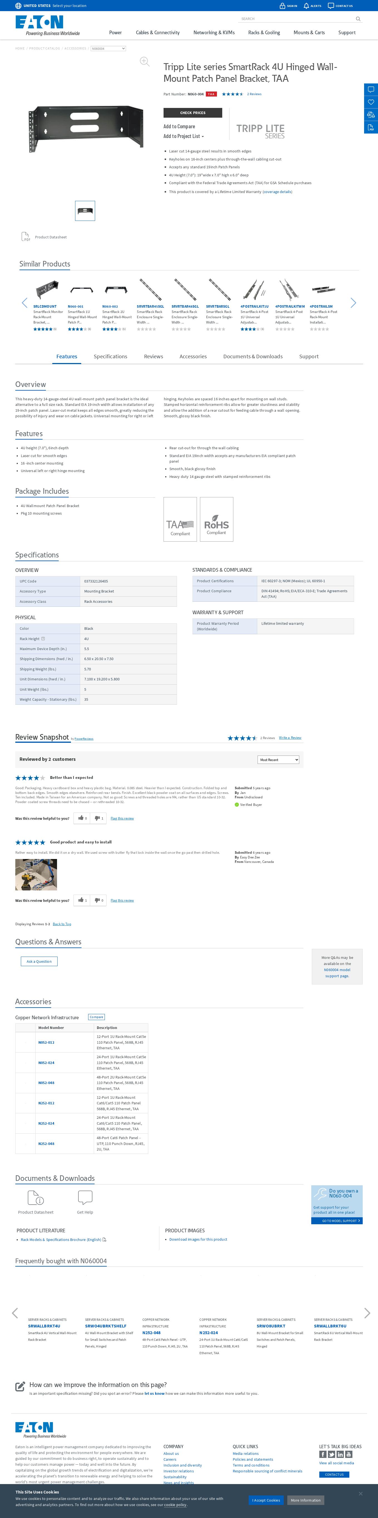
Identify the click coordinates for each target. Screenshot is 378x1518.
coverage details (277, 191)
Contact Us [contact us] (334, 1474)
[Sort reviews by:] (278, 760)
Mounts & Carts (309, 32)
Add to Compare (179, 126)
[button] (25, 303)
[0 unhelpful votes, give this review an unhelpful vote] (98, 900)
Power (115, 32)
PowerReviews (84, 739)
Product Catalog (44, 48)
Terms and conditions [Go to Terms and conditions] (251, 1465)
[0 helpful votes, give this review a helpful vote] (81, 818)
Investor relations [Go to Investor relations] (179, 1470)
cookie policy (175, 1504)
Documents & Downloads (252, 356)
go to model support (341, 1221)
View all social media (336, 1462)
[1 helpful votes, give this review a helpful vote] (81, 900)
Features (66, 356)
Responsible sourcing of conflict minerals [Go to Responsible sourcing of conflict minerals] (268, 1470)
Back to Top (62, 924)
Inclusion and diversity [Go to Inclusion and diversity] (183, 1465)
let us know (155, 1393)
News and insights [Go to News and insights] (179, 1482)
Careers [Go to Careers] (170, 1459)
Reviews (153, 356)
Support (347, 32)
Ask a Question (39, 961)
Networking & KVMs (214, 32)
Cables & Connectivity (158, 32)
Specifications (110, 356)
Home (20, 48)
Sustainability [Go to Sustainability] (175, 1476)
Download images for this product (198, 1239)
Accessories (75, 48)
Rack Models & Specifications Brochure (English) (61, 1239)
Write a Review (290, 737)
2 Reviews (254, 94)
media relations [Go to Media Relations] (246, 1453)
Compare (96, 1017)
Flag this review (122, 818)
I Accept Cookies (266, 1500)
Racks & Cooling (264, 32)
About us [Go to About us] (171, 1453)
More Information (306, 1500)
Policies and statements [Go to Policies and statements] (253, 1459)
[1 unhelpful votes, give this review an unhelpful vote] (98, 818)
